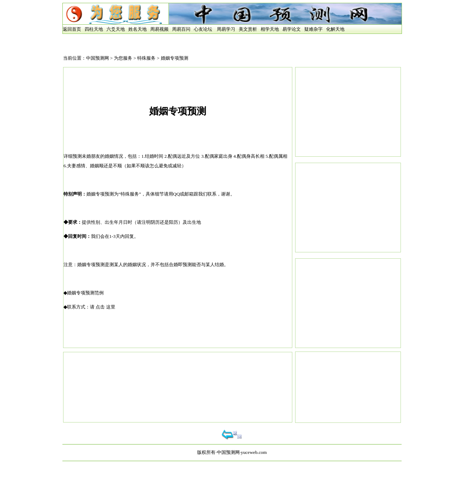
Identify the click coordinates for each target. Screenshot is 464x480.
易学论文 (291, 29)
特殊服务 (146, 58)
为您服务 (123, 58)
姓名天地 (137, 29)
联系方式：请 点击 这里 (91, 307)
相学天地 (270, 29)
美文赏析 (248, 29)
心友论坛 (203, 29)
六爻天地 (115, 29)
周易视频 (159, 29)
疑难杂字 (313, 29)
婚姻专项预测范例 (85, 292)
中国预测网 (97, 58)
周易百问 (181, 29)
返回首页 (72, 29)
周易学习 (226, 29)
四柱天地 (94, 29)
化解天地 (335, 29)
